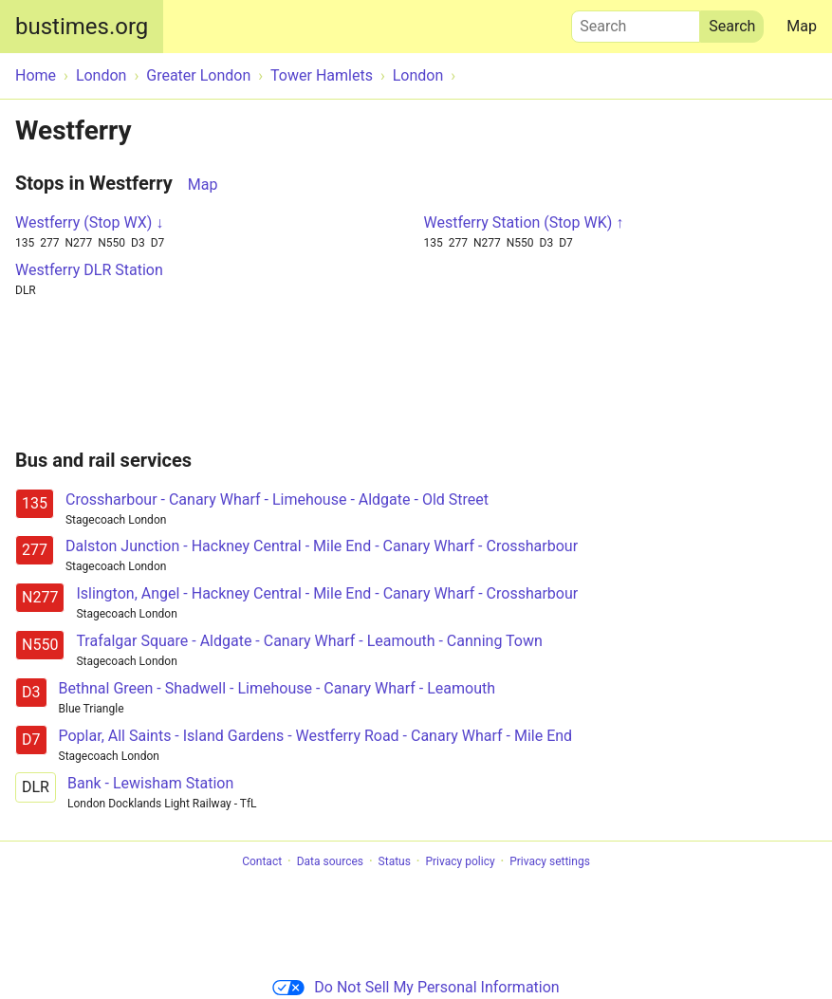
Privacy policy (459, 861)
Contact (262, 861)
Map (801, 26)
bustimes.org (81, 26)
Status (395, 861)
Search (635, 21)
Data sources (330, 861)
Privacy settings (549, 861)
